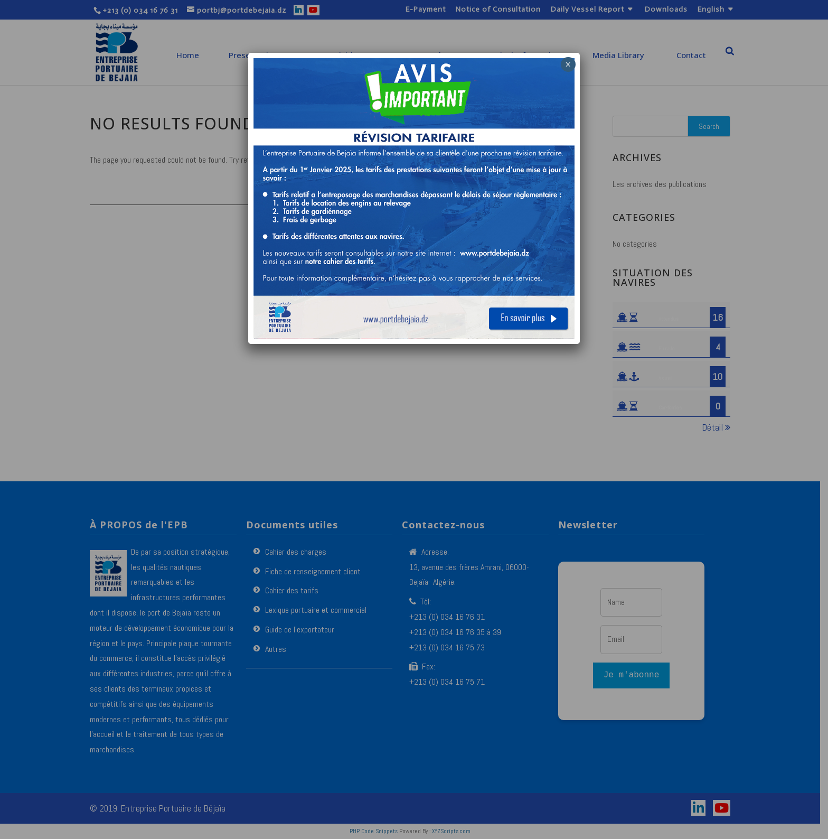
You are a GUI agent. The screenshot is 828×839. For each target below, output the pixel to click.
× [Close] (568, 64)
